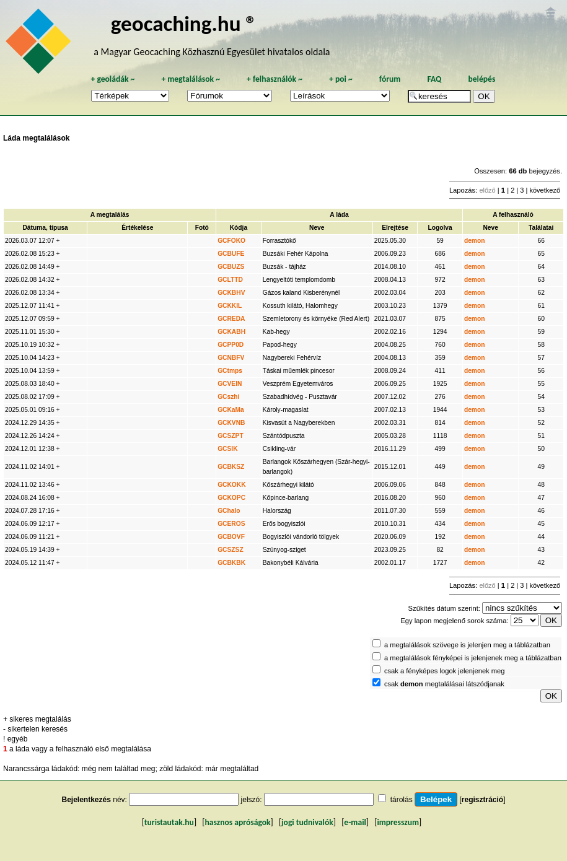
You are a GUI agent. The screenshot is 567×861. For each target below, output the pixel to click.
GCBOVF (231, 536)
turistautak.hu (169, 822)
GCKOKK (232, 484)
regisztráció (482, 799)
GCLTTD (230, 279)
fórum (390, 79)
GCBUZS (231, 266)
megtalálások (190, 79)
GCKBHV (231, 292)
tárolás (401, 799)
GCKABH (231, 331)
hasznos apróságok (237, 822)
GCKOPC (231, 497)
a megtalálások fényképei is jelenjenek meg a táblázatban (472, 658)
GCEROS (231, 523)
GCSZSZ (231, 549)
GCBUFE (231, 253)
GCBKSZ (231, 466)
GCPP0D (231, 344)
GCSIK (227, 448)
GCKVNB (231, 422)
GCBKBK (231, 562)
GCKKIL (230, 305)
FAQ (434, 79)
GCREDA (231, 318)
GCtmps (230, 370)
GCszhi (228, 396)
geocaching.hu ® (184, 23)
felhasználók (274, 79)
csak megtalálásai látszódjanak (444, 684)
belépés (481, 79)
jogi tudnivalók (307, 822)
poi (340, 79)
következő (544, 190)
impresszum (398, 822)
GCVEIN (230, 383)
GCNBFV (231, 357)
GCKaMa (231, 409)
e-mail (355, 822)
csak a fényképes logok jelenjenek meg (444, 671)
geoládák (112, 79)
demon (474, 240)
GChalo (229, 510)
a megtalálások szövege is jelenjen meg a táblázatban (467, 645)
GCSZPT (231, 435)
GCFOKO (231, 240)
